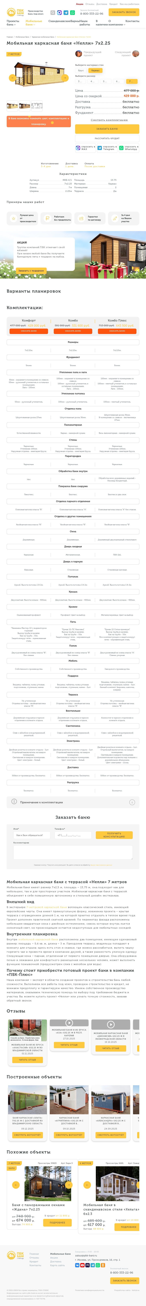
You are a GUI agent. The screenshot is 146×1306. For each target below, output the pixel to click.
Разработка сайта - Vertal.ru (126, 1290)
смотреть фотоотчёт (27, 1135)
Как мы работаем (129, 4)
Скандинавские (59, 21)
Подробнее (57, 1222)
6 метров (120, 81)
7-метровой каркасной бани (47, 907)
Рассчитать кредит (107, 138)
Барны (75, 21)
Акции (79, 4)
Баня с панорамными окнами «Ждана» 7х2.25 (38, 1207)
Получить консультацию (114, 835)
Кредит (113, 4)
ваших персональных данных (101, 865)
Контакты (132, 21)
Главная (34, 1254)
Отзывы (89, 4)
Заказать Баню (107, 129)
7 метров (133, 81)
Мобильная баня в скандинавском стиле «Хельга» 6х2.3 (111, 1209)
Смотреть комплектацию (109, 120)
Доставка (101, 4)
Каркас (95, 70)
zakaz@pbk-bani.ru (86, 1255)
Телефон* (60, 829)
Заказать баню (29, 331)
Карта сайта (57, 1265)
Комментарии (21, 843)
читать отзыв (27, 1060)
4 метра (94, 81)
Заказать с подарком (31, 270)
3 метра (82, 81)
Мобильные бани (60, 1254)
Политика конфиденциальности (89, 1290)
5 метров (107, 81)
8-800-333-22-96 (91, 13)
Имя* (16, 829)
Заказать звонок (124, 12)
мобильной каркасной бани (38, 939)
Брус (81, 70)
